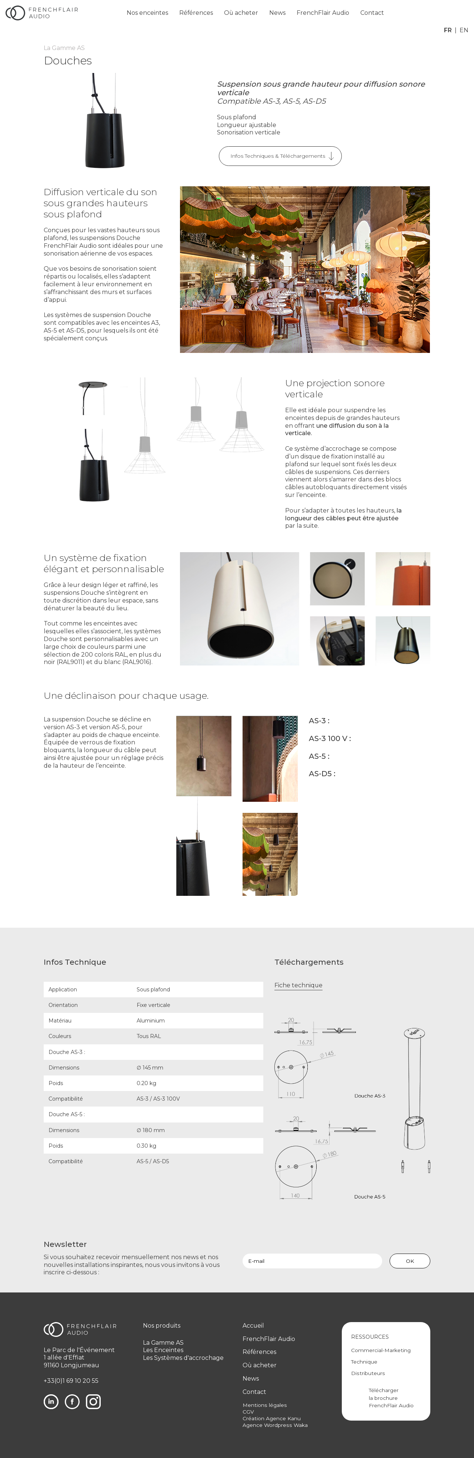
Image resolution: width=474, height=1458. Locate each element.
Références (198, 12)
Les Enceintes (163, 1350)
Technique (364, 1361)
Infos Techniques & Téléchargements (277, 156)
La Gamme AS (163, 1342)
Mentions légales (265, 1405)
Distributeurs (367, 1373)
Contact (375, 12)
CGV (248, 1411)
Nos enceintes (149, 12)
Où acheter (243, 12)
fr (448, 12)
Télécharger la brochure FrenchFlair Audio (393, 1398)
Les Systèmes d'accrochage (183, 1357)
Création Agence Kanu (272, 1418)
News (279, 12)
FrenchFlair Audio (325, 12)
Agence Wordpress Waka (275, 1425)
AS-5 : (319, 755)
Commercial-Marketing (381, 1350)
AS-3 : (319, 720)
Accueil (253, 1325)
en (464, 12)
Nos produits (162, 1325)
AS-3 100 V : (330, 738)
